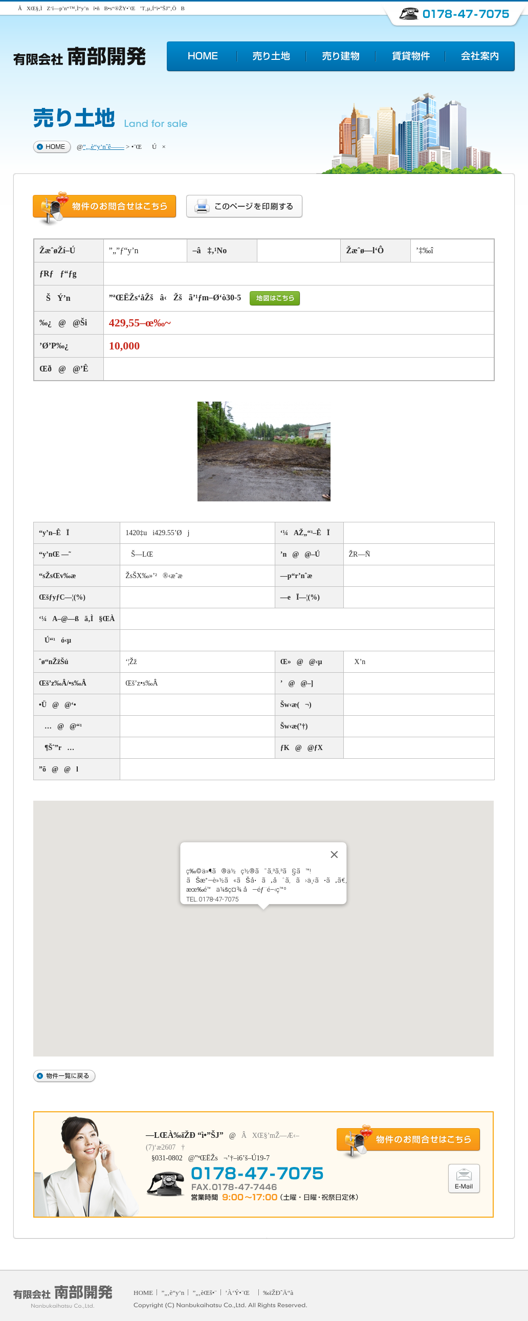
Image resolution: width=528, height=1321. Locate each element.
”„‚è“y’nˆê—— (103, 146)
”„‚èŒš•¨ (205, 1292)
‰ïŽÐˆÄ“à (278, 1292)
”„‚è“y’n (173, 1292)
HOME (143, 1292)
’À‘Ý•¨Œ (240, 1292)
